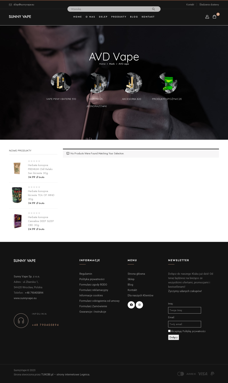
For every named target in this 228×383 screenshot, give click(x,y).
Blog (130, 284)
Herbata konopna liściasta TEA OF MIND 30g (41, 195)
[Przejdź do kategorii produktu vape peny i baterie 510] (61, 82)
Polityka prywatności (92, 279)
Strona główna (136, 273)
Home (102, 64)
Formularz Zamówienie (93, 306)
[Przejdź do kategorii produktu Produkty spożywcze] (167, 82)
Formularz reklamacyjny (94, 290)
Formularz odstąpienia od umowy (99, 301)
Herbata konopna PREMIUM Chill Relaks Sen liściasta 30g (40, 169)
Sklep (131, 279)
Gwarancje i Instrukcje (92, 311)
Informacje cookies (91, 295)
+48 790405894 (34, 292)
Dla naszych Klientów (140, 295)
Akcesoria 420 (131, 99)
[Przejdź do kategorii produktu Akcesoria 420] (131, 82)
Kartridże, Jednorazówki (96, 102)
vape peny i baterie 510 (61, 99)
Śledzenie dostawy (209, 4)
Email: (171, 317)
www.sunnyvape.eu (25, 298)
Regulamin (85, 273)
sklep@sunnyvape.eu (24, 4)
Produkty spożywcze (167, 99)
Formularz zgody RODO (93, 284)
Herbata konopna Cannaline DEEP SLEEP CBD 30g (41, 221)
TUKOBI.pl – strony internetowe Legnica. (65, 374)
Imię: (170, 304)
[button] (215, 16)
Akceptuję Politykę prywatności (187, 331)
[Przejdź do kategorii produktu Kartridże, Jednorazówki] (96, 82)
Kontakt (190, 4)
